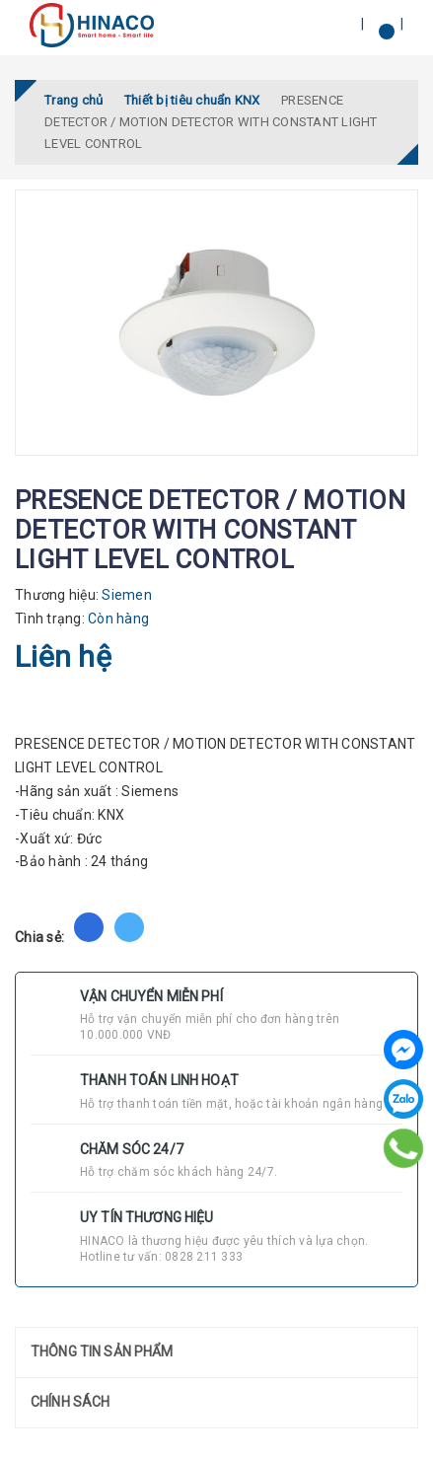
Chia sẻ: (39, 937)
